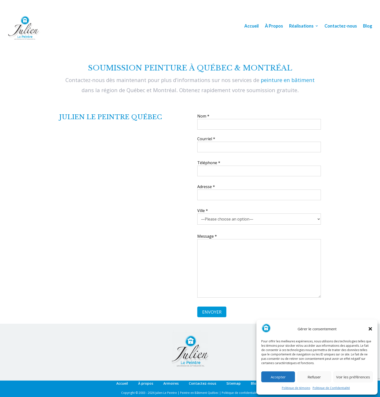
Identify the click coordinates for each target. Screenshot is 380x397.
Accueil (251, 26)
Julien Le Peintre (166, 393)
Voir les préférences (353, 377)
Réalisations (301, 26)
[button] (370, 328)
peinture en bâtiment (285, 80)
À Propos (274, 26)
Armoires (171, 383)
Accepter (278, 377)
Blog (367, 26)
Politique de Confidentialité (331, 388)
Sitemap (233, 383)
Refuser (314, 377)
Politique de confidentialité (240, 393)
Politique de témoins (296, 388)
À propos (145, 383)
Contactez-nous (341, 26)
